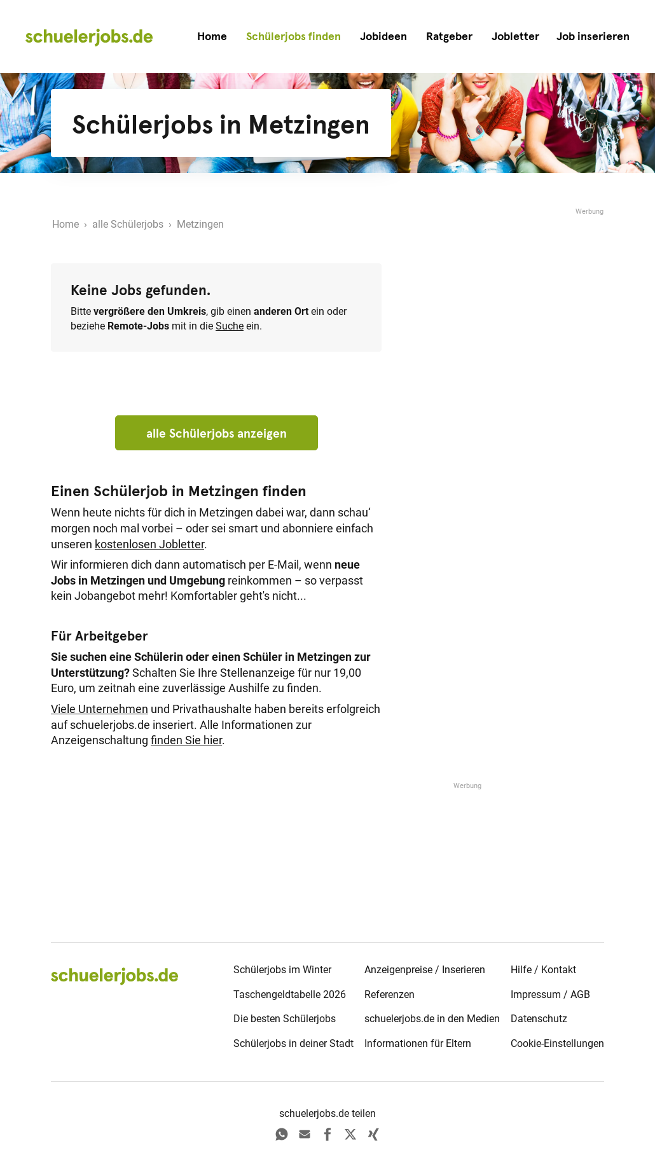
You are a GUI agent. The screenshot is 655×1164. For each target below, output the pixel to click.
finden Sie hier (186, 740)
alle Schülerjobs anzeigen (216, 433)
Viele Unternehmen (99, 709)
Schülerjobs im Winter (282, 970)
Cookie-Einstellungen (557, 1043)
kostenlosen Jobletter (149, 544)
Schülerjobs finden (293, 36)
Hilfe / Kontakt (543, 970)
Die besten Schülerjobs (284, 1019)
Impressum (536, 994)
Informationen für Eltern (417, 1043)
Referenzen (389, 994)
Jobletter (515, 36)
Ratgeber (449, 36)
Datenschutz (539, 1019)
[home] (89, 36)
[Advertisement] (508, 297)
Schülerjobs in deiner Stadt (293, 1043)
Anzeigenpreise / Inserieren (424, 970)
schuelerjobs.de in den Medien (432, 1019)
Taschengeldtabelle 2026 (289, 994)
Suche (230, 326)
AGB (580, 994)
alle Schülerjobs (127, 224)
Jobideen (383, 36)
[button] (593, 36)
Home (212, 36)
